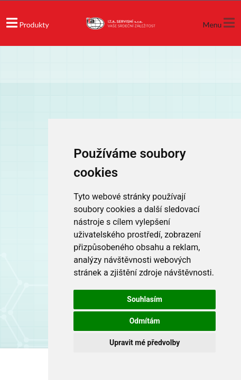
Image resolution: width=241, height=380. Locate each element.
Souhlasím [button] (144, 299)
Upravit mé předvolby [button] (144, 342)
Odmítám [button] (144, 321)
